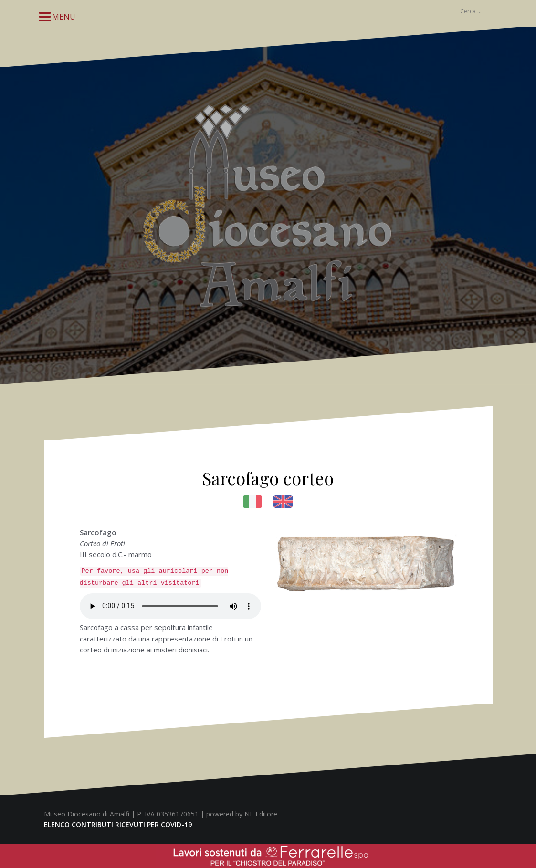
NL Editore (260, 813)
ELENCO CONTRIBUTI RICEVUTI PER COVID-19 (118, 824)
